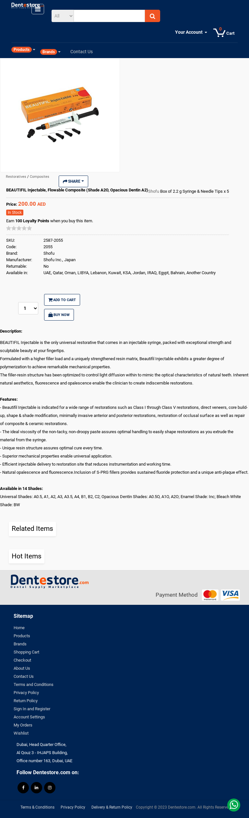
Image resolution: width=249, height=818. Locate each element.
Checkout (22, 660)
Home (19, 627)
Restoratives (16, 177)
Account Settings (29, 716)
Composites (39, 177)
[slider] (19, 228)
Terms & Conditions (37, 807)
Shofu (154, 191)
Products (22, 635)
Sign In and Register (32, 708)
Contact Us (24, 676)
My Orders (23, 725)
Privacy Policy (26, 692)
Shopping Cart (26, 652)
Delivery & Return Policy (111, 807)
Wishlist (21, 733)
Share (73, 181)
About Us (22, 668)
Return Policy (26, 700)
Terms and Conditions (33, 684)
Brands (20, 643)
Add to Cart (62, 300)
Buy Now (59, 314)
